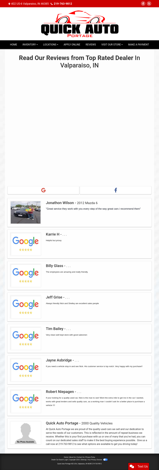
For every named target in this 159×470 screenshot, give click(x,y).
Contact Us (80, 457)
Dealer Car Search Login (59, 460)
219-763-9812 (63, 3)
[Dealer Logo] (79, 23)
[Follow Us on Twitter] (149, 3)
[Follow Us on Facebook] (143, 3)
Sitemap (83, 460)
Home (66, 457)
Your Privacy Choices (98, 460)
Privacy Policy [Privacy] (90, 457)
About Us (72, 457)
